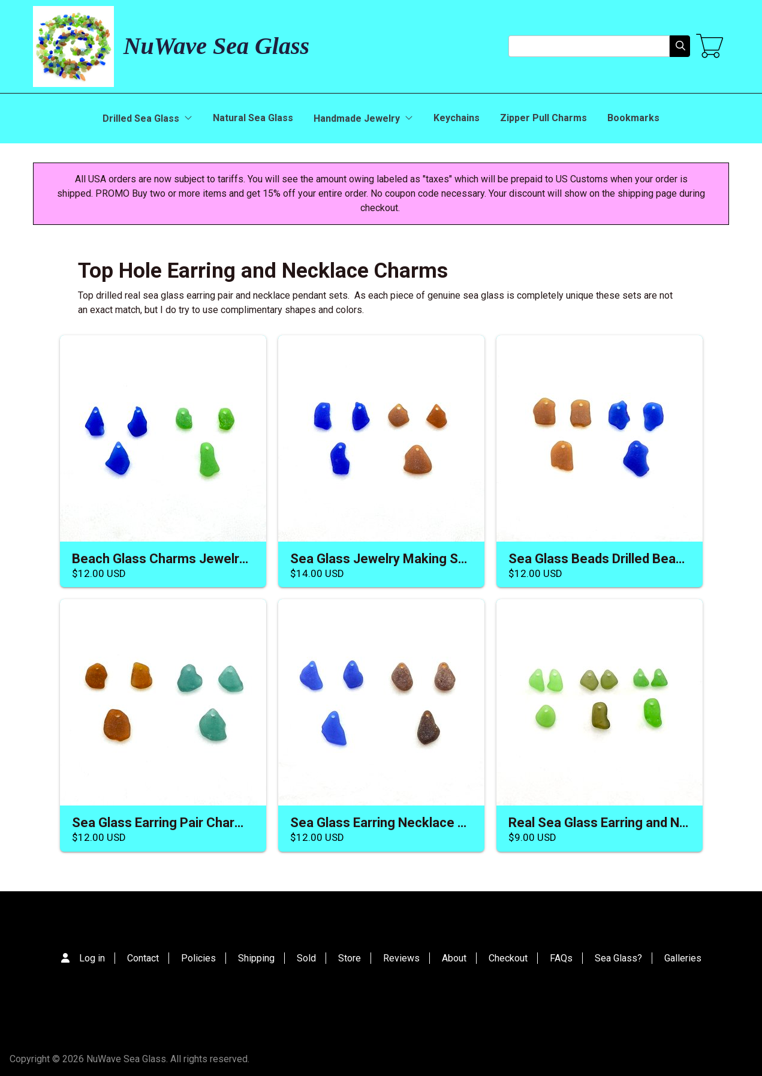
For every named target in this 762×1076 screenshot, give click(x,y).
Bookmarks (633, 118)
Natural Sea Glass (253, 118)
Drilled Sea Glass (147, 118)
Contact (143, 958)
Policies (198, 958)
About (454, 958)
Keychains (456, 118)
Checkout (508, 958)
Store (349, 958)
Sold (306, 958)
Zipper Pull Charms (543, 118)
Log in (92, 958)
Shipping (256, 958)
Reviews (401, 958)
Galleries (682, 958)
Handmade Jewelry (363, 118)
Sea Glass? (618, 958)
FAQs (561, 958)
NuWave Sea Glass (216, 45)
